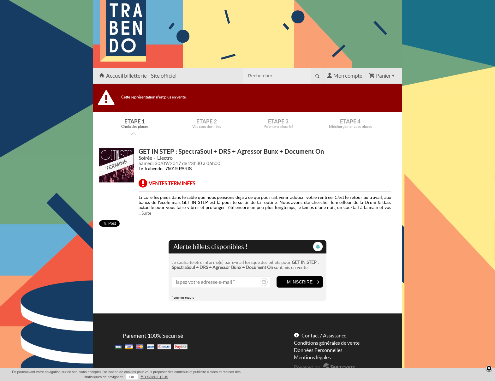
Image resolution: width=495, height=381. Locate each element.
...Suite (145, 213)
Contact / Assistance (323, 335)
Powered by (307, 367)
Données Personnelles (318, 350)
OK (131, 377)
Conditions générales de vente (327, 343)
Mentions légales (312, 357)
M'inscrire (300, 281)
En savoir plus (154, 376)
